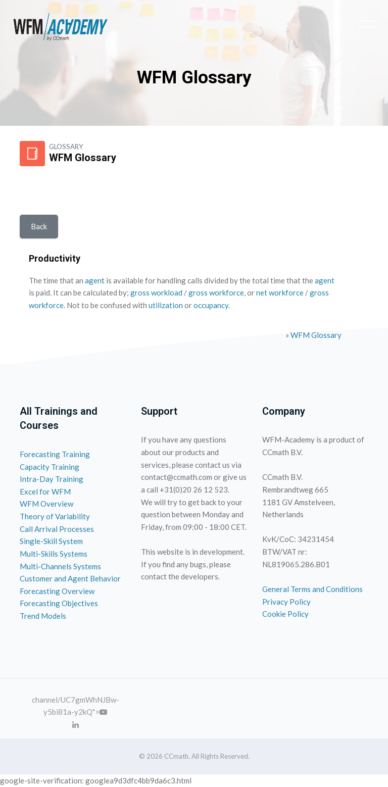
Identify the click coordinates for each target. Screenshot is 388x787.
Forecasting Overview (57, 591)
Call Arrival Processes (57, 528)
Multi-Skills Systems (53, 553)
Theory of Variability (55, 516)
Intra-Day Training (51, 478)
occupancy (210, 305)
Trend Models (43, 615)
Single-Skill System (51, 541)
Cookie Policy (285, 613)
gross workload (156, 292)
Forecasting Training (55, 454)
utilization (166, 305)
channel (45, 699)
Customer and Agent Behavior (70, 578)
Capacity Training (49, 466)
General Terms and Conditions (312, 589)
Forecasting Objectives (59, 603)
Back (39, 226)
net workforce (280, 292)
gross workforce (216, 292)
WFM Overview (46, 503)
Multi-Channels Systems (60, 566)
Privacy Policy (286, 601)
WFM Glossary (316, 334)
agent (95, 280)
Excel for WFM (45, 491)
